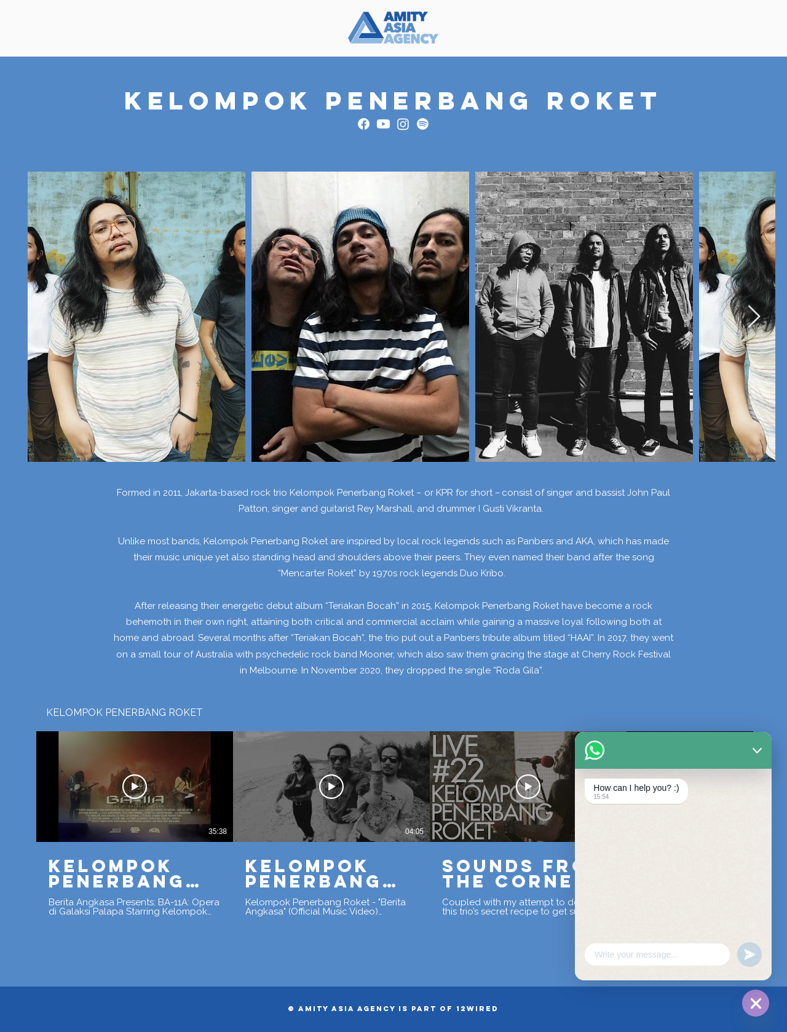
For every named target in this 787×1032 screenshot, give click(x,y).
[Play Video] (134, 786)
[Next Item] (754, 317)
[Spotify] (422, 124)
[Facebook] (363, 124)
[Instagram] (403, 124)
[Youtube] (383, 124)
